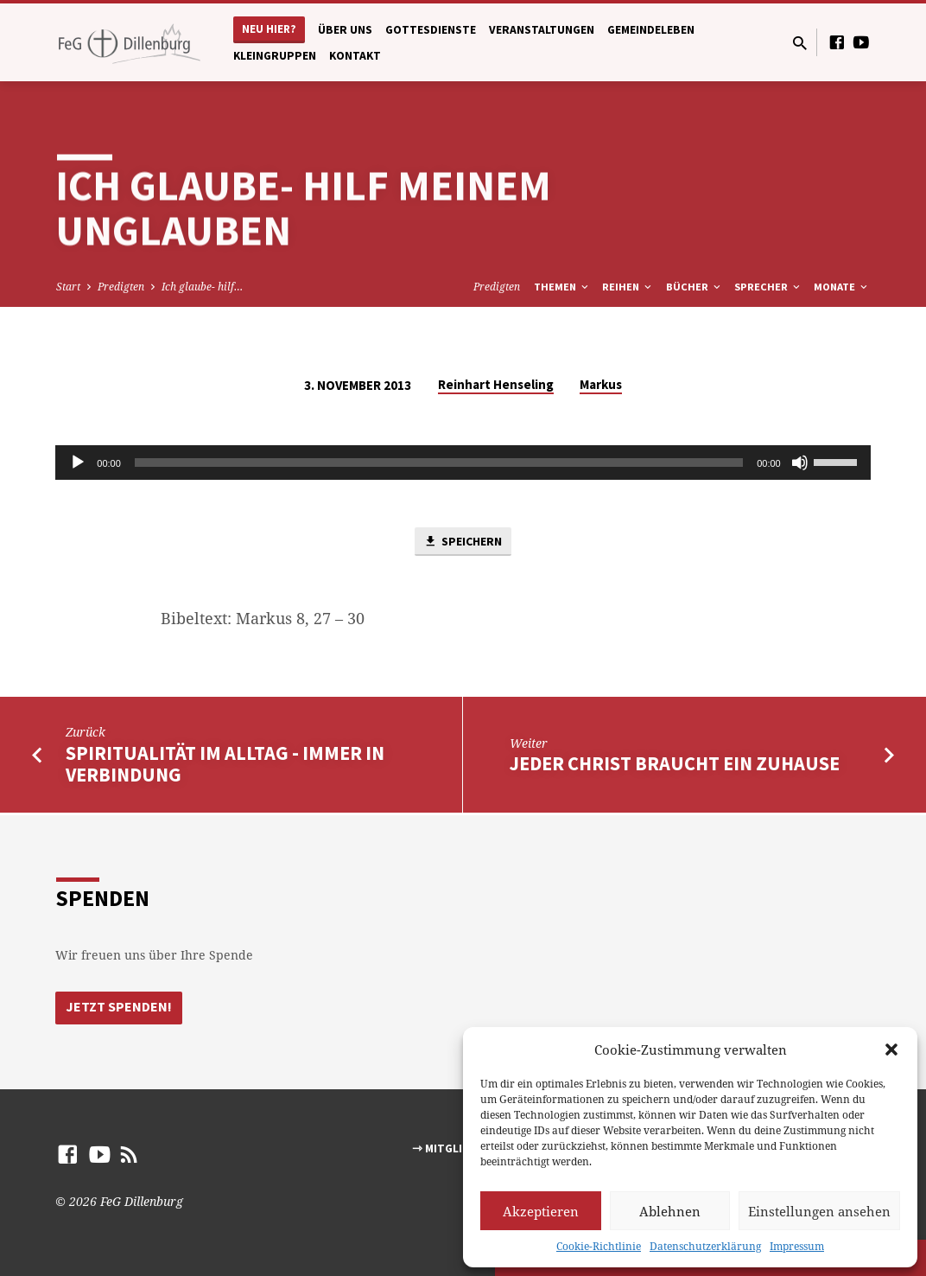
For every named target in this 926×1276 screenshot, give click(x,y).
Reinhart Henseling (496, 384)
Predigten (121, 286)
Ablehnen (670, 1211)
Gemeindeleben (650, 29)
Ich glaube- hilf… (202, 286)
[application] (462, 462)
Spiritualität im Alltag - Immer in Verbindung (225, 765)
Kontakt (355, 55)
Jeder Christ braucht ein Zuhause (675, 765)
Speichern (462, 542)
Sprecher (768, 286)
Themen (562, 286)
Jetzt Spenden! (120, 1007)
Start (68, 286)
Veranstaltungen (541, 29)
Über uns (345, 29)
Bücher (694, 286)
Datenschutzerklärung (705, 1246)
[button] (891, 1049)
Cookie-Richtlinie (598, 1246)
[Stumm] (800, 462)
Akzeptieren (541, 1211)
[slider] (439, 462)
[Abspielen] (77, 462)
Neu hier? (269, 29)
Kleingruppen (274, 55)
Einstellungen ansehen (819, 1211)
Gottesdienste (430, 29)
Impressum (797, 1246)
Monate (842, 286)
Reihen (628, 286)
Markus (601, 384)
